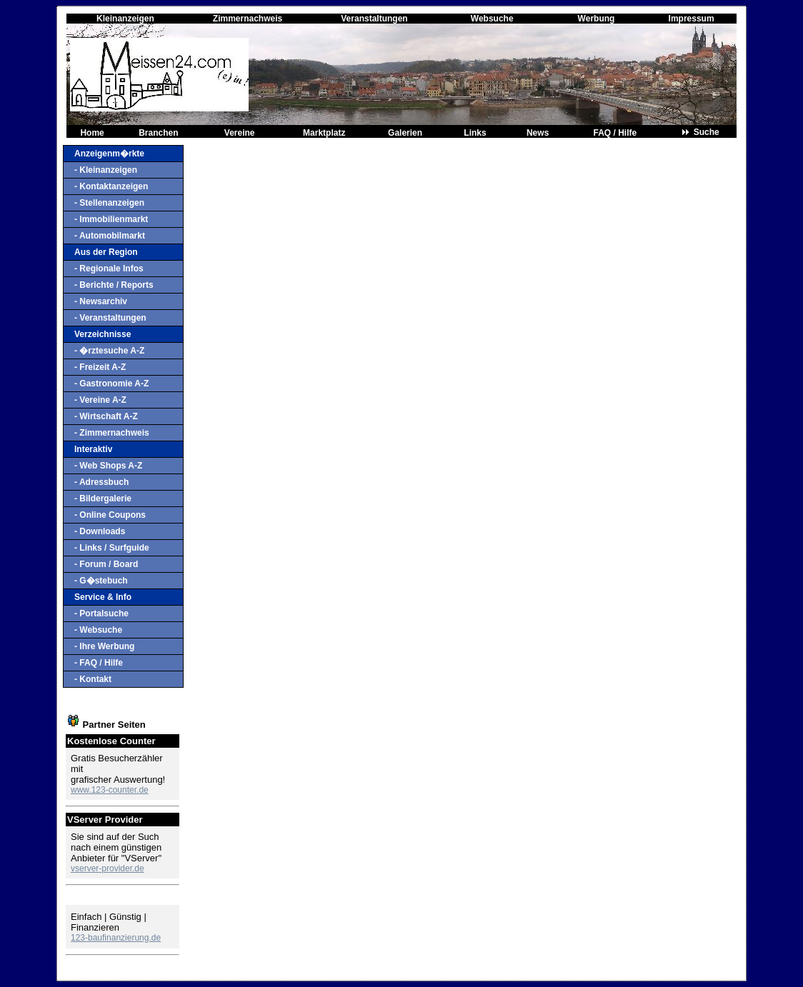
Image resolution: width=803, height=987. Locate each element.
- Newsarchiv (100, 301)
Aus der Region (106, 252)
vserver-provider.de (107, 868)
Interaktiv (93, 449)
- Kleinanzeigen (105, 170)
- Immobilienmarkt (111, 219)
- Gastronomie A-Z (111, 384)
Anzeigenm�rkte (109, 154)
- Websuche (98, 630)
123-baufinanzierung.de (116, 938)
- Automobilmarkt (109, 236)
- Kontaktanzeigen (111, 186)
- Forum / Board (106, 564)
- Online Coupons (110, 515)
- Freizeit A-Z (100, 367)
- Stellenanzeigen (109, 203)
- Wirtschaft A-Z (106, 416)
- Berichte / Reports (114, 285)
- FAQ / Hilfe (98, 663)
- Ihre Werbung (104, 646)
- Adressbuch (101, 482)
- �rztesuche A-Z (109, 351)
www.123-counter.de (110, 790)
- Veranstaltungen (110, 318)
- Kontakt (92, 679)
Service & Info (102, 597)
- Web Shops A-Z (108, 466)
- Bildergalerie (102, 498)
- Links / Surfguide (111, 548)
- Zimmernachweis (111, 433)
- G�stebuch (101, 581)
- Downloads (99, 531)
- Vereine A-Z (100, 400)
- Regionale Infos (109, 269)
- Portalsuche (101, 613)
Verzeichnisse (102, 334)
